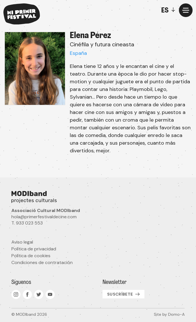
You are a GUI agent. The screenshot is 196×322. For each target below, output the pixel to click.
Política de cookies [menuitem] (30, 256)
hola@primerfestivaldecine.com (44, 217)
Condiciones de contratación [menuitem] (42, 262)
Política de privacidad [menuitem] (33, 249)
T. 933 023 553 (27, 223)
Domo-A (176, 314)
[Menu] (186, 10)
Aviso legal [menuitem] (22, 242)
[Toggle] (169, 10)
